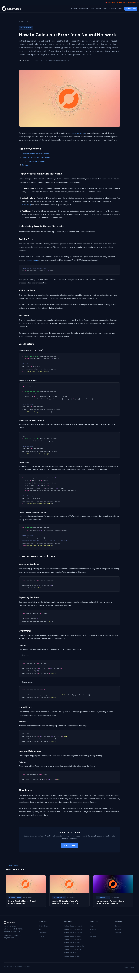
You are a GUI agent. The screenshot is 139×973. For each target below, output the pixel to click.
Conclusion (26, 165)
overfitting (26, 205)
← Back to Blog (24, 21)
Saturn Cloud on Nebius (73, 929)
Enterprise (112, 9)
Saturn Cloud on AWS (72, 943)
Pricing (41, 936)
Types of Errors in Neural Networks (35, 154)
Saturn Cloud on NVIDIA (73, 939)
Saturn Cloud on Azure (72, 949)
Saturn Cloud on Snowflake (74, 946)
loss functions (32, 260)
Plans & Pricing (101, 9)
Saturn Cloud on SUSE (72, 936)
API (40, 929)
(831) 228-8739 (9, 938)
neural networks (78, 133)
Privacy (132, 967)
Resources (83, 9)
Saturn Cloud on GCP (72, 953)
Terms (126, 967)
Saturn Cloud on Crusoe (73, 933)
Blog (91, 926)
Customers (93, 936)
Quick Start (43, 926)
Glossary (93, 929)
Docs (92, 9)
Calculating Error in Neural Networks (36, 157)
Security (118, 929)
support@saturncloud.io (12, 935)
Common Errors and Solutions (33, 161)
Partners (72, 9)
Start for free (131, 9)
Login (120, 9)
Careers (118, 926)
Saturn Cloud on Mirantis (73, 926)
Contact (118, 933)
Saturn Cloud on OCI (72, 956)
